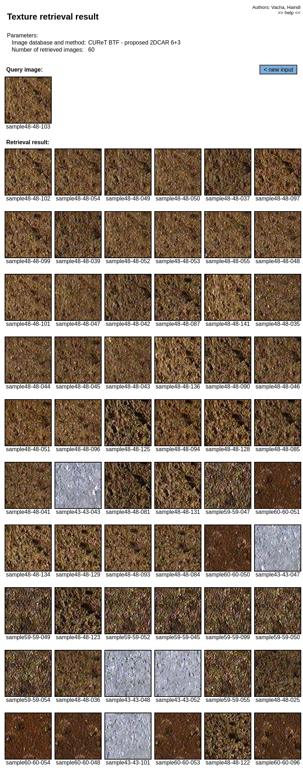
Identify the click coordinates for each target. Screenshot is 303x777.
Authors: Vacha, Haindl (276, 7)
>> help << (289, 12)
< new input (278, 70)
